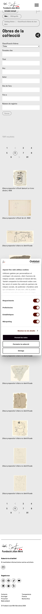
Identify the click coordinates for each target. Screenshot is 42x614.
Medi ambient (5, 601)
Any (3, 68)
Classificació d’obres (10, 43)
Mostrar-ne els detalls (26, 331)
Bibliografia (14, 16)
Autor (4, 77)
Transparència (26, 594)
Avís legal (4, 596)
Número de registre (9, 104)
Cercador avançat (10, 11)
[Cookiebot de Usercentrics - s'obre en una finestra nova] (29, 261)
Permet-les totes (21, 337)
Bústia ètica (26, 599)
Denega (21, 351)
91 (27, 157)
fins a (4, 95)
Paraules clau (7, 50)
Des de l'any (7, 86)
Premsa (24, 596)
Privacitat (4, 599)
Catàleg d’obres (9, 22)
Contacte (4, 594)
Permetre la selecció (21, 344)
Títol (4, 59)
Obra (5, 16)
